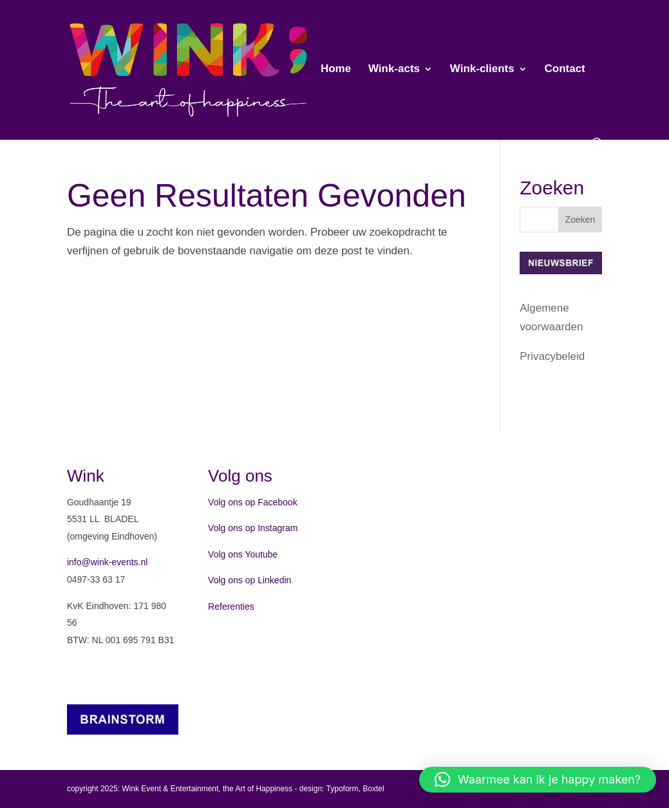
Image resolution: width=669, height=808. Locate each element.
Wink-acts (394, 69)
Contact (564, 69)
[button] (537, 780)
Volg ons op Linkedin (249, 580)
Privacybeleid (552, 356)
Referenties (231, 606)
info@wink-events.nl (107, 562)
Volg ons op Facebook (252, 502)
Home (336, 69)
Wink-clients (482, 69)
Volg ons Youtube (243, 554)
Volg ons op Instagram (252, 528)
